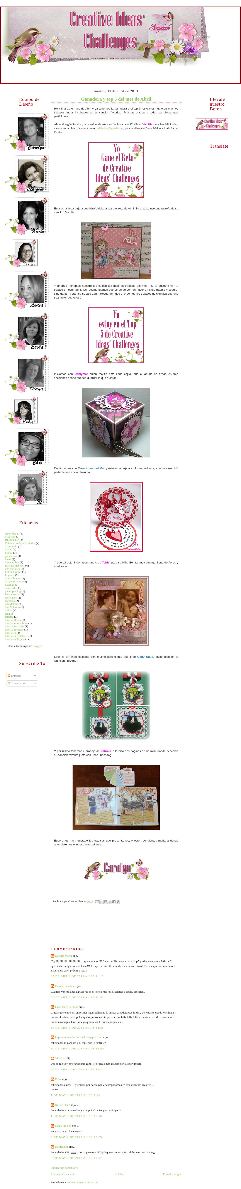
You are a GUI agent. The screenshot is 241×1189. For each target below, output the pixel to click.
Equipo (38, 69)
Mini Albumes (64, 69)
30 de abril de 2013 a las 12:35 (77, 1027)
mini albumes (13, 578)
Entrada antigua (172, 1174)
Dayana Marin (63, 955)
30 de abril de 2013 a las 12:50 (77, 1048)
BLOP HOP (12, 539)
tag (6, 613)
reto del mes (12, 603)
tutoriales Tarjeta (15, 639)
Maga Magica (63, 1125)
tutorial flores (13, 620)
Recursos (165, 69)
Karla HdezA (62, 1104)
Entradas (14, 675)
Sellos (8, 610)
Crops (8, 549)
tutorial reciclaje (14, 626)
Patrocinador (12, 594)
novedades (11, 588)
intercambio (12, 562)
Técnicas (114, 69)
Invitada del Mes (15, 565)
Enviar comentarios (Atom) (83, 1182)
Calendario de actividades (20, 543)
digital (8, 552)
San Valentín (12, 607)
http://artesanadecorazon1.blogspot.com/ (78, 1037)
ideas (8, 559)
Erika (58, 1079)
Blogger (37, 646)
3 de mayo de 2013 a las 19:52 (76, 1158)
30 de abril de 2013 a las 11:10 (77, 976)
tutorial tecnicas (14, 629)
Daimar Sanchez (64, 986)
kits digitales (12, 568)
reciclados (11, 597)
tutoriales (10, 632)
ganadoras (11, 556)
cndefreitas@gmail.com (109, 128)
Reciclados (140, 69)
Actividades (12, 533)
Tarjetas (89, 69)
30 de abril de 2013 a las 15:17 (77, 1069)
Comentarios (17, 683)
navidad (9, 584)
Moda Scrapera (14, 581)
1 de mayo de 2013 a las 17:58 (76, 1116)
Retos (190, 69)
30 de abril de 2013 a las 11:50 (77, 997)
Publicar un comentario (64, 1167)
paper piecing (13, 591)
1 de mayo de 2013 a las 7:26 (75, 1095)
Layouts (9, 575)
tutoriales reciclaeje (16, 636)
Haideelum (61, 1146)
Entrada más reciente (63, 1174)
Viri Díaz (60, 1058)
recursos (10, 600)
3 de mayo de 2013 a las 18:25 (76, 1137)
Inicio (13, 69)
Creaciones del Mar (66, 1007)
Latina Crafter (13, 571)
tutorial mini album (16, 623)
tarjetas (9, 616)
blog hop (10, 536)
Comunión (11, 546)
